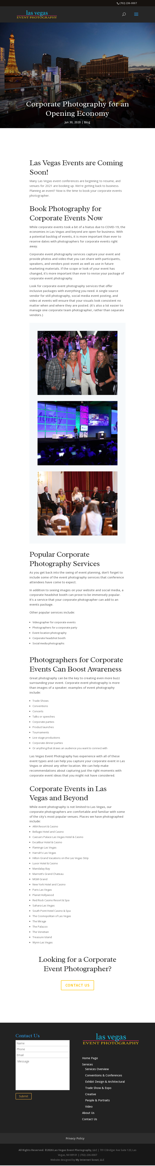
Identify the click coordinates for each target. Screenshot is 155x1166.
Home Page (90, 1059)
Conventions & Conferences (103, 1076)
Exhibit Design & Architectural (105, 1082)
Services (87, 1065)
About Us (88, 1113)
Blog (87, 122)
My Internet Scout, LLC (90, 1160)
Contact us (77, 985)
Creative (90, 1095)
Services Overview (97, 1070)
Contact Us (89, 1120)
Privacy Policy (75, 1139)
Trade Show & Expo (98, 1088)
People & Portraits (97, 1101)
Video (89, 1107)
